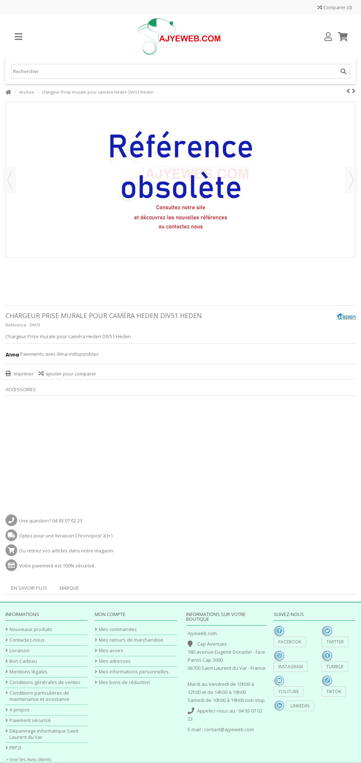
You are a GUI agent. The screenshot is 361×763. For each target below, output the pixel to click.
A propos (20, 710)
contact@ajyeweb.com (229, 729)
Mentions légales (29, 672)
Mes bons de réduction (124, 682)
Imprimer (23, 373)
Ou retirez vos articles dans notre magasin (66, 550)
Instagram (290, 667)
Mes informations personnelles (134, 672)
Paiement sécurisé (30, 720)
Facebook (289, 642)
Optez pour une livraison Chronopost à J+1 (66, 535)
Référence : (17, 325)
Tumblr (334, 667)
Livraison (20, 650)
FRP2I (15, 748)
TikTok (333, 691)
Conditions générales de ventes (45, 682)
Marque (69, 588)
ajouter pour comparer (71, 373)
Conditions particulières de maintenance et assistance (39, 696)
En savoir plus (29, 588)
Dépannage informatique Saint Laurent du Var (44, 734)
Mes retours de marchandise (131, 640)
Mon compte (110, 614)
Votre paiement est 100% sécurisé (56, 565)
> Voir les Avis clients (28, 759)
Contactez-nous (27, 640)
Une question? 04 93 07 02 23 (50, 520)
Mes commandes (118, 629)
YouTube (288, 691)
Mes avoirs (111, 650)
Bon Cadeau (23, 661)
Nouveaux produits (31, 629)
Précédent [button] (9, 180)
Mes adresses (115, 661)
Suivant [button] (351, 180)
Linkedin (299, 706)
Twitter (335, 642)
